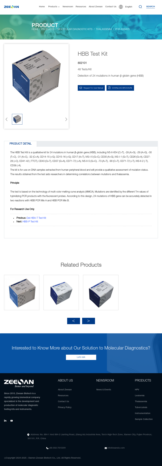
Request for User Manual (93, 88)
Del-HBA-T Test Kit (36, 218)
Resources (81, 7)
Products (54, 6)
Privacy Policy (64, 408)
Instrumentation (142, 413)
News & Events (103, 390)
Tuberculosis (141, 408)
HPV (137, 390)
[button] (65, 119)
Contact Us (110, 7)
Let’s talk (81, 357)
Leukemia (139, 396)
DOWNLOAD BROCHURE (122, 88)
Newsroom (68, 7)
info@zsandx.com (116, 448)
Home (42, 7)
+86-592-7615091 (57, 448)
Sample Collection (144, 419)
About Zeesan (96, 7)
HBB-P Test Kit (30, 222)
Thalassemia (141, 402)
